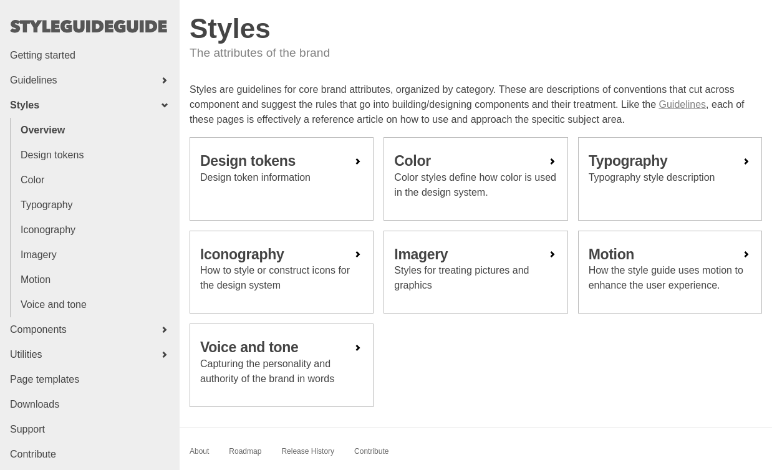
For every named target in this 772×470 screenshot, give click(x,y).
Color (32, 180)
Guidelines (683, 104)
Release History (307, 451)
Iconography (48, 229)
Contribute (371, 451)
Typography (47, 204)
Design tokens (52, 155)
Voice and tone (54, 304)
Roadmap (245, 451)
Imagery (39, 254)
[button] (90, 80)
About (199, 451)
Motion (36, 279)
